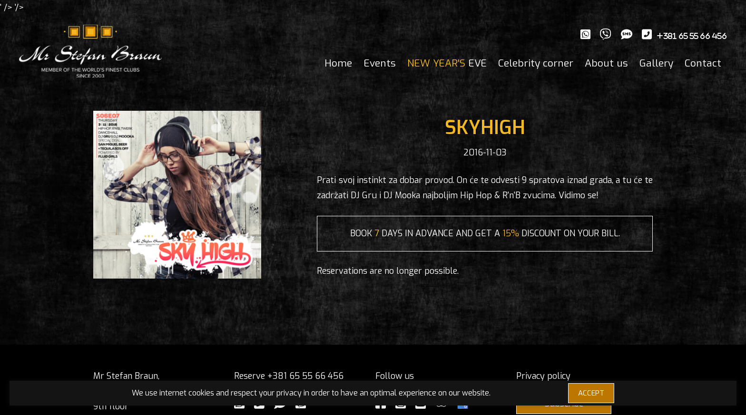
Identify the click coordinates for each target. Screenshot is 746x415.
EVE (447, 63)
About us (606, 63)
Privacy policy (543, 376)
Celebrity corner (535, 63)
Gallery (656, 63)
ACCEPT (591, 393)
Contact (703, 63)
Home (338, 63)
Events (379, 63)
